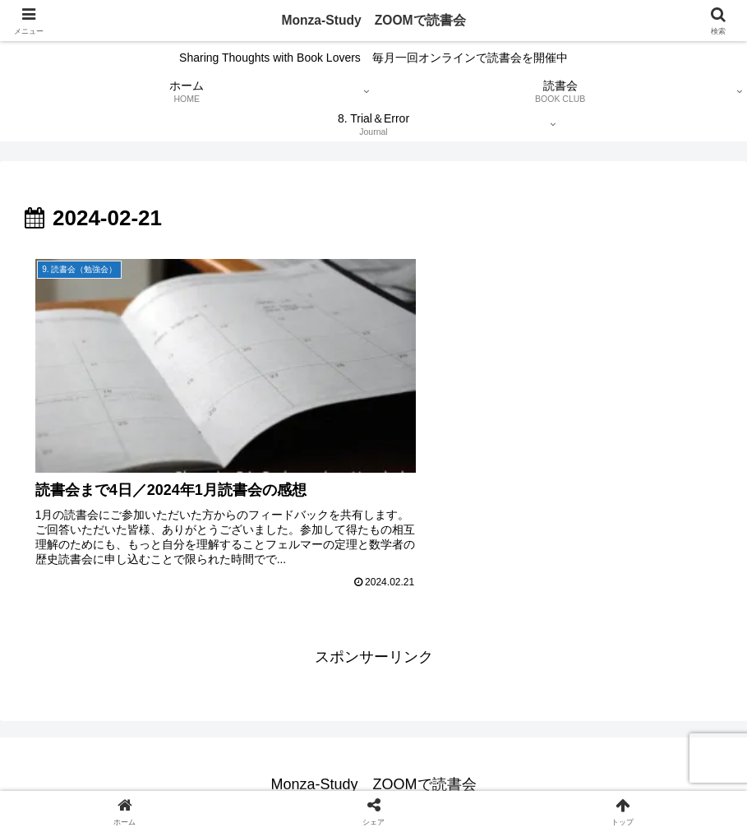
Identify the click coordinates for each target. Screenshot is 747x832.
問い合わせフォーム (514, 780)
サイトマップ (410, 780)
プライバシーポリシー (238, 780)
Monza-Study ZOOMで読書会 (374, 20)
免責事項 (336, 780)
